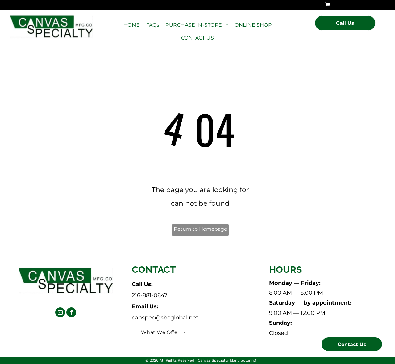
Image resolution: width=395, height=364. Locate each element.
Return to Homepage (200, 229)
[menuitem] (131, 25)
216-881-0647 (150, 295)
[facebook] (71, 313)
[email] (60, 313)
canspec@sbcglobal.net (165, 317)
